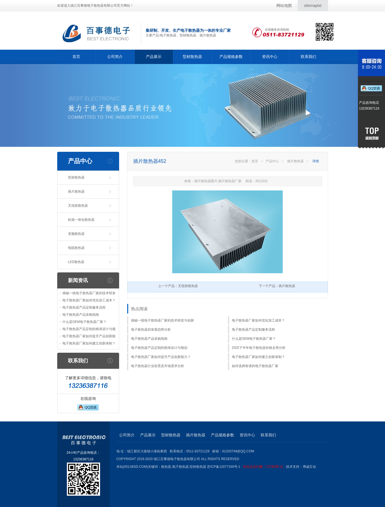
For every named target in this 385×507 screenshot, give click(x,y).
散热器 (166, 467)
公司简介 (115, 56)
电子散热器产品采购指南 (80, 315)
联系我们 (308, 56)
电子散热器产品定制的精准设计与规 (89, 329)
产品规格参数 (231, 56)
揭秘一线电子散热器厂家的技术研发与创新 (162, 320)
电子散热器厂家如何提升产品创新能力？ (161, 357)
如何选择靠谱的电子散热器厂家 (255, 366)
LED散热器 (76, 262)
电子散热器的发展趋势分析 (151, 329)
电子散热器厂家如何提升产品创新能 (89, 336)
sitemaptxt (313, 5)
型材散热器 (192, 56)
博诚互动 (309, 467)
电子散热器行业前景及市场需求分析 (157, 366)
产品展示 (153, 56)
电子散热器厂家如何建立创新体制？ (89, 343)
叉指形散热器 (78, 206)
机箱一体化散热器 (81, 220)
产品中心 (272, 161)
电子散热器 (180, 467)
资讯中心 (269, 56)
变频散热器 (76, 234)
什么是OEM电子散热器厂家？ (84, 322)
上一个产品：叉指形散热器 (178, 286)
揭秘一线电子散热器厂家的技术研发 (89, 293)
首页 (76, 56)
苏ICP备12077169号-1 (246, 467)
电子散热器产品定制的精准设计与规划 (159, 348)
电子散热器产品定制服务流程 (84, 307)
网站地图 (284, 5)
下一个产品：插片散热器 (277, 286)
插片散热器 (76, 191)
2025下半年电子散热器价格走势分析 (259, 348)
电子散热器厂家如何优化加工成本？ (89, 300)
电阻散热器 (76, 248)
